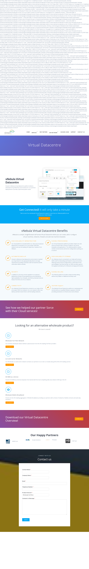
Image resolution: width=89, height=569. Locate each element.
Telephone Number (27, 488)
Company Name (27, 477)
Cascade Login (64, 132)
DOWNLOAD (78, 309)
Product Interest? (27, 494)
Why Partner (43, 132)
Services (34, 132)
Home (28, 132)
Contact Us (81, 132)
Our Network (53, 132)
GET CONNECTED (10, 347)
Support (73, 132)
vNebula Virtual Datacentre (14, 180)
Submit (26, 521)
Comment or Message (28, 500)
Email (24, 482)
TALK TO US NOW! (44, 218)
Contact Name (26, 471)
